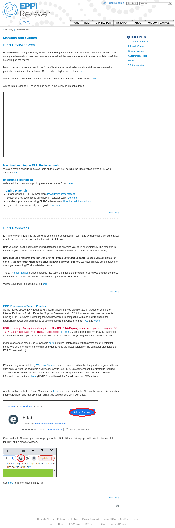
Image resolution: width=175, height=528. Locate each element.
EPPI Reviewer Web (19, 45)
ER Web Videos (136, 46)
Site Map (124, 519)
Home (50, 524)
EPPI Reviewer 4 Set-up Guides (24, 306)
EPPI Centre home (113, 3)
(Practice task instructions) (77, 201)
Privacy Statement (90, 519)
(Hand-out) (55, 205)
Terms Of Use (109, 519)
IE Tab (55, 391)
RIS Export (90, 524)
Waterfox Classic (45, 365)
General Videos (136, 51)
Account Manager (119, 524)
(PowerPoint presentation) (60, 194)
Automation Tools (137, 56)
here (82, 71)
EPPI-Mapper (74, 524)
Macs (97, 320)
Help (60, 524)
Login (25, 21)
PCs (86, 320)
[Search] (154, 4)
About (103, 524)
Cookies (74, 519)
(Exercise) (72, 197)
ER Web (65, 331)
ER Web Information (138, 41)
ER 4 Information (136, 65)
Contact (132, 3)
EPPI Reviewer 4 (16, 228)
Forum (131, 60)
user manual (21, 272)
